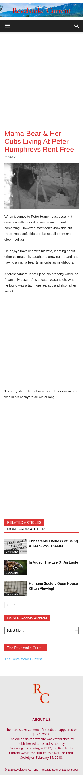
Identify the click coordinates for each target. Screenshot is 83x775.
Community (12, 552)
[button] (77, 26)
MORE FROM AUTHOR (26, 529)
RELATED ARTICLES (24, 522)
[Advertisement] (41, 75)
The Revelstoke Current (23, 659)
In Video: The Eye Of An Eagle (53, 562)
